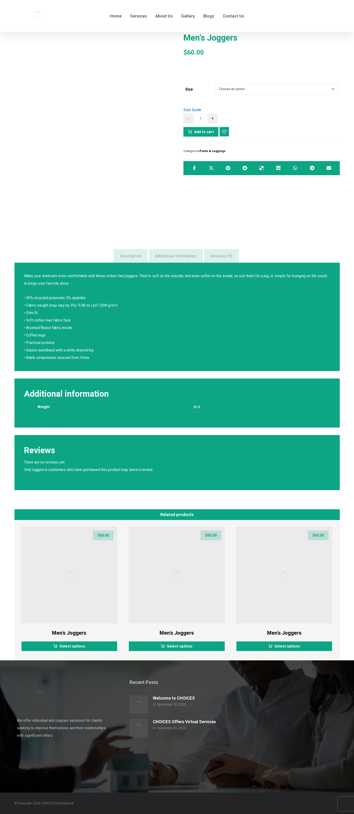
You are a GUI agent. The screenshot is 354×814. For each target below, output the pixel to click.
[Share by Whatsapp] (295, 168)
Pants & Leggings (212, 151)
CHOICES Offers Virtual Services (184, 721)
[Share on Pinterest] (228, 168)
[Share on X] (211, 168)
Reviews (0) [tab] (221, 256)
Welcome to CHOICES (174, 698)
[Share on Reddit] (245, 168)
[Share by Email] (329, 168)
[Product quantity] (200, 119)
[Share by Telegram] (312, 168)
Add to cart (204, 132)
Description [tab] (130, 256)
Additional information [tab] (175, 256)
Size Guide (192, 110)
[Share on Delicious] (261, 168)
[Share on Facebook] (194, 168)
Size (189, 89)
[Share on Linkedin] (278, 168)
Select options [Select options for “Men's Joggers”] (72, 646)
